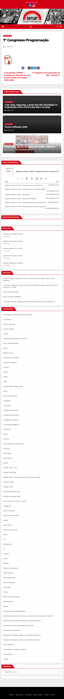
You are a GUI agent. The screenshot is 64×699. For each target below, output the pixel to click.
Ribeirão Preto (8, 601)
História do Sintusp (10, 530)
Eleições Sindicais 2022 (11, 491)
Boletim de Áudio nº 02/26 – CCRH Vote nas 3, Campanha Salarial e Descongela (29, 189)
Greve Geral (7, 525)
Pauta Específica (9, 578)
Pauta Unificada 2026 (16, 127)
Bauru (5, 348)
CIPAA (5, 391)
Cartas (5, 372)
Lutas (5, 558)
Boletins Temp (8, 353)
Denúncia (6, 448)
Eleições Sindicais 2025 (11, 496)
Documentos (7, 458)
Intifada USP (7, 544)
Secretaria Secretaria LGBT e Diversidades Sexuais (21, 640)
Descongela (7, 453)
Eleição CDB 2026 (9, 472)
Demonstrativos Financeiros (13, 444)
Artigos (5, 334)
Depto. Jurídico (38, 694)
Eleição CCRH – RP (10, 468)
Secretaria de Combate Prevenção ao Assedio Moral (22, 621)
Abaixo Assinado (9, 324)
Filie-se (53, 694)
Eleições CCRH (8, 482)
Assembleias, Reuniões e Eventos (15, 338)
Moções (6, 563)
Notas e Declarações (10, 568)
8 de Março (7, 319)
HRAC (5, 534)
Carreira (6, 367)
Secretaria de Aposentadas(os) (14, 611)
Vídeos (5, 659)
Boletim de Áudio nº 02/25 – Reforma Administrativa (20, 198)
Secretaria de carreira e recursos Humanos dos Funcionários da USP (28, 616)
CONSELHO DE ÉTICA (11, 410)
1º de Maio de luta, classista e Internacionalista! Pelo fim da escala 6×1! (29, 301)
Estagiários (7, 506)
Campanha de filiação (11, 358)
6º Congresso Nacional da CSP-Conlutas (17, 314)
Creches (6, 439)
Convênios (7, 429)
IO (4, 549)
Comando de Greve (10, 396)
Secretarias (28, 694)
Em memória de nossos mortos (14, 501)
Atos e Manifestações (11, 343)
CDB (4, 381)
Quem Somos (19, 694)
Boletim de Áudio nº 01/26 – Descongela (17, 194)
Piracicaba (7, 587)
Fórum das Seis (8, 511)
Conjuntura (7, 405)
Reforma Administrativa (11, 597)
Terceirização (8, 654)
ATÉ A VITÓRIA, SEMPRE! (12, 297)
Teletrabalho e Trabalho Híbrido (14, 649)
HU (4, 539)
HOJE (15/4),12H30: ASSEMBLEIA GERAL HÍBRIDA (30, 146)
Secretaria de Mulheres (11, 630)
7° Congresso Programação (26, 40)
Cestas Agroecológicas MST (13, 386)
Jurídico (6, 554)
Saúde (5, 606)
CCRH (5, 377)
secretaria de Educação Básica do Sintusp (18, 625)
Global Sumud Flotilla (11, 515)
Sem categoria (7, 35)
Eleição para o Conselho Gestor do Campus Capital (21, 477)
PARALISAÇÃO (8, 573)
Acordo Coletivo (9, 329)
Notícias (11, 694)
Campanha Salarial (10, 362)
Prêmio (5, 592)
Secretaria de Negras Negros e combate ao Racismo (22, 635)
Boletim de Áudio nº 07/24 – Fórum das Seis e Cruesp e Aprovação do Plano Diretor (30, 206)
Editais (5, 463)
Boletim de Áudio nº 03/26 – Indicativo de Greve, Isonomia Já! (23, 185)
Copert (5, 434)
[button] (57, 26)
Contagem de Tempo (10, 420)
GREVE (5, 520)
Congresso (7, 401)
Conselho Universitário (11, 415)
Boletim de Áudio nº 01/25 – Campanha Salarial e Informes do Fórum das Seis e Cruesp (31, 202)
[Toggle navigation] (30, 26)
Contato (46, 694)
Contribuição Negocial (11, 424)
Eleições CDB (8, 487)
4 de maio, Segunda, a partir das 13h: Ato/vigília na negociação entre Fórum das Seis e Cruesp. (31, 106)
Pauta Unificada (9, 582)
